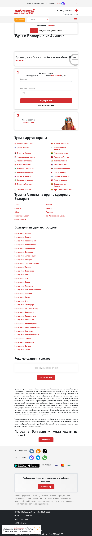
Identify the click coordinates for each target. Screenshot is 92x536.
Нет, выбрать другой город (50, 30)
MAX (59, 3)
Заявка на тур (19, 20)
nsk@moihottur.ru (21, 523)
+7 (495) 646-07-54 (65, 10)
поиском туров (28, 122)
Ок (37, 529)
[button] (23, 144)
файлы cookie (19, 528)
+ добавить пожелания (46, 105)
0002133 (59, 534)
